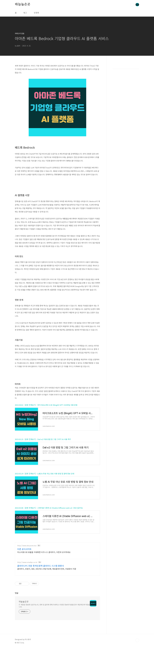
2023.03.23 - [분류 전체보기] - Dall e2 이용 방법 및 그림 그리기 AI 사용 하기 (43, 439)
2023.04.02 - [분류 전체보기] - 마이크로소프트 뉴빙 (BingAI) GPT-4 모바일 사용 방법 (46, 405)
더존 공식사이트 (24, 549)
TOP (137, 640)
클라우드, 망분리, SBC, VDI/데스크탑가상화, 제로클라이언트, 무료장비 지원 (46, 568)
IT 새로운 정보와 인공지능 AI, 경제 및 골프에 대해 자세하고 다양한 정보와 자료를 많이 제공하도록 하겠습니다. (54, 605)
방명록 (36, 12)
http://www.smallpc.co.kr (27, 562)
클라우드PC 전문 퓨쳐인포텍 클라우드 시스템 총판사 (40, 565)
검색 (132, 4)
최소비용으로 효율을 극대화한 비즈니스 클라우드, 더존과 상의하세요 (44, 552)
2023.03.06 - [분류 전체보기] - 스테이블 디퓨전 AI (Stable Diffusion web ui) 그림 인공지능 (49, 508)
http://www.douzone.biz (26, 546)
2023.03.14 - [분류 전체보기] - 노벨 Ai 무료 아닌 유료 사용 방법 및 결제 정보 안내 (44, 473)
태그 (25, 12)
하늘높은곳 (22, 4)
